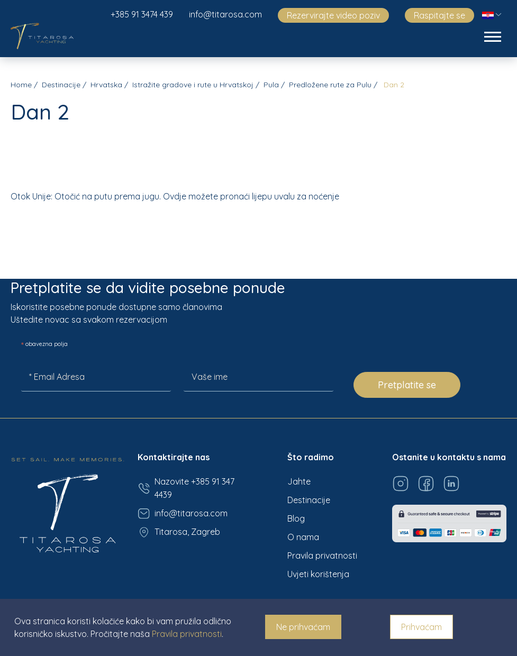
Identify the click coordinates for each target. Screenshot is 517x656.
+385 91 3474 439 (142, 14)
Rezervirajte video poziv (333, 15)
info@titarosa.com (225, 14)
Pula (271, 84)
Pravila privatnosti (322, 555)
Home (21, 84)
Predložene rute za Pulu (330, 84)
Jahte (299, 481)
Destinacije (61, 84)
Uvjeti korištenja (318, 574)
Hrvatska (106, 84)
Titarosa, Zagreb (179, 532)
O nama (303, 537)
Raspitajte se (439, 15)
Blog (296, 518)
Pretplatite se (407, 385)
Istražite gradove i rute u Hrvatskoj (192, 84)
